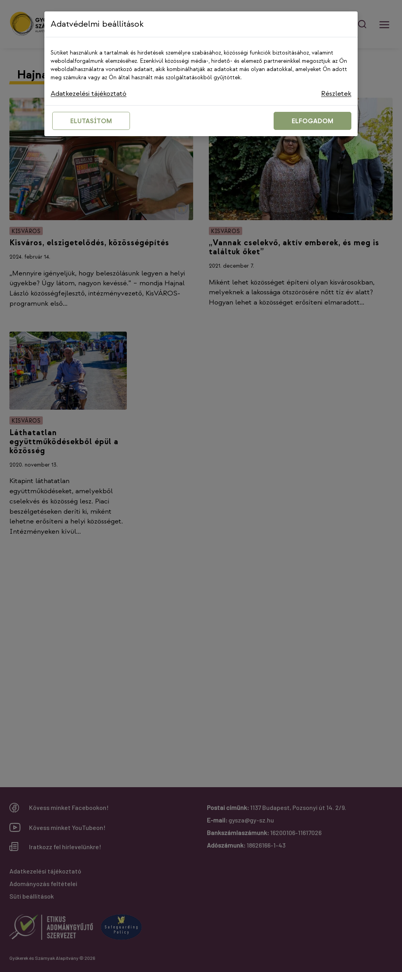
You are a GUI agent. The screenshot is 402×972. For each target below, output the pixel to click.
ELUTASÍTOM (91, 121)
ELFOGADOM (312, 121)
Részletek (336, 93)
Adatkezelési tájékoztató (88, 93)
